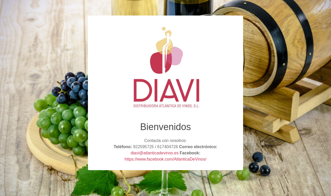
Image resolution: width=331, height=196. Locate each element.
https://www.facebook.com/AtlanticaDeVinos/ (165, 159)
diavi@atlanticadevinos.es (154, 153)
